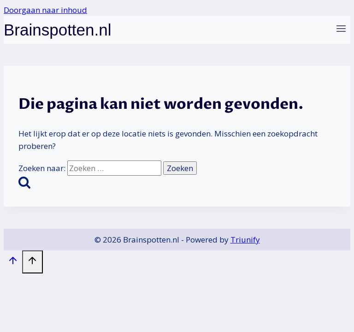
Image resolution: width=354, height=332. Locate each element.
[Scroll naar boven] (13, 262)
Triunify (245, 239)
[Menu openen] (340, 30)
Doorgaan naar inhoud (45, 10)
